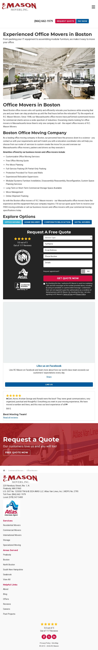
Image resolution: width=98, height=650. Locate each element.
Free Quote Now (16, 452)
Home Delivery (32, 222)
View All (6, 579)
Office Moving (12, 222)
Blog (5, 594)
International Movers (12, 535)
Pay (82, 21)
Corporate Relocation (57, 222)
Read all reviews (10, 417)
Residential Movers (12, 525)
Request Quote (65, 21)
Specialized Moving (12, 545)
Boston (6, 559)
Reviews (7, 604)
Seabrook (7, 574)
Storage (6, 540)
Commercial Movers (12, 530)
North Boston (9, 564)
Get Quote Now (68, 278)
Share (49, 377)
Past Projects (9, 614)
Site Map (55, 643)
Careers (6, 609)
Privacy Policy (81, 294)
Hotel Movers (82, 222)
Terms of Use (68, 294)
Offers (6, 599)
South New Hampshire (13, 569)
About (5, 589)
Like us (49, 384)
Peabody (7, 554)
